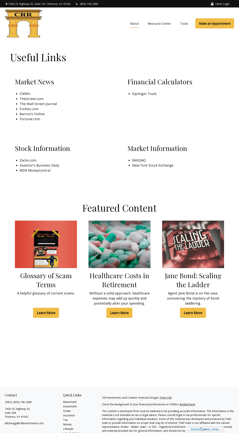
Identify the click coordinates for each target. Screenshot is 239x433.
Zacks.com (28, 160)
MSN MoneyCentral (35, 170)
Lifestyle (68, 429)
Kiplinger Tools (144, 93)
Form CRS (166, 397)
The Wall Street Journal (38, 104)
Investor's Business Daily (39, 165)
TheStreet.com (32, 98)
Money (67, 424)
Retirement (70, 402)
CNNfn (25, 93)
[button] (134, 23)
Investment (70, 406)
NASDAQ (139, 160)
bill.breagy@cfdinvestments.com (24, 423)
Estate (67, 411)
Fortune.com (30, 119)
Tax (65, 420)
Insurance (69, 415)
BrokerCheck (187, 404)
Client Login (220, 4)
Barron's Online (32, 114)
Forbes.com (29, 109)
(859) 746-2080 (86, 4)
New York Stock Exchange (152, 165)
